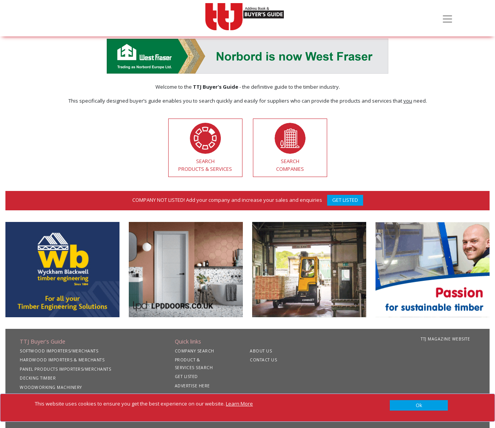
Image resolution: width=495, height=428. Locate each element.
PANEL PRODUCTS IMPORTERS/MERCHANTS (65, 369)
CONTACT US (263, 360)
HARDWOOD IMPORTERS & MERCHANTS (62, 360)
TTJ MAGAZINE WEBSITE (445, 339)
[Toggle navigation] (447, 18)
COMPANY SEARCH (194, 351)
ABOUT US (261, 351)
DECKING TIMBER (38, 378)
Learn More (239, 403)
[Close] (419, 405)
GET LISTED (345, 199)
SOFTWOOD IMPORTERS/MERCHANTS (59, 351)
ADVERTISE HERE (192, 385)
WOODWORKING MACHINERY (51, 387)
